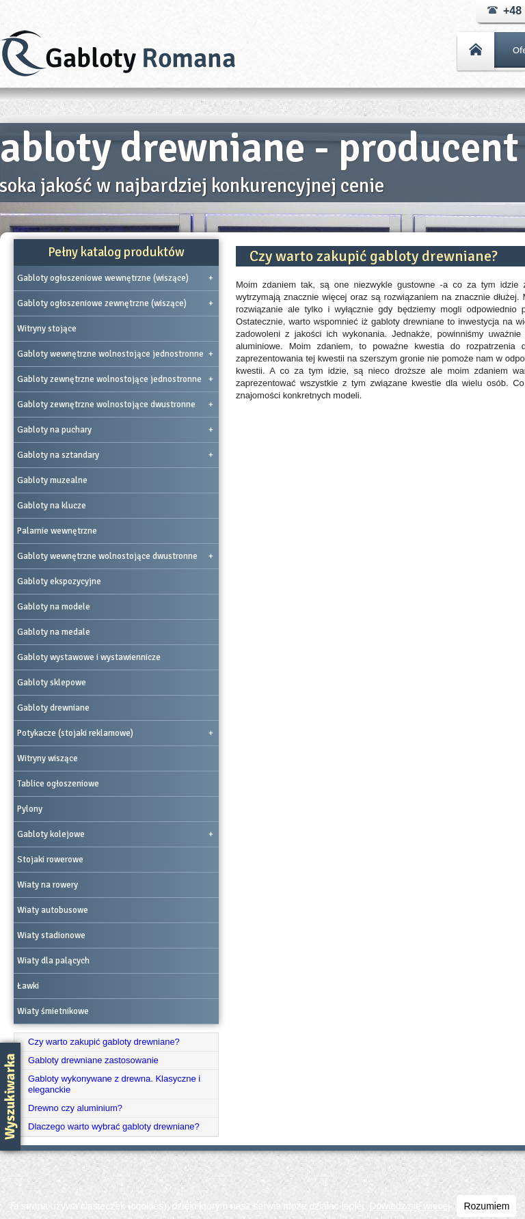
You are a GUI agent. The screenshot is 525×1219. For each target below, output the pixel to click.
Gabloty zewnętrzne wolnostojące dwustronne (115, 404)
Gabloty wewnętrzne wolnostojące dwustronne (115, 556)
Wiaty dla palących (53, 960)
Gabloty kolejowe (115, 834)
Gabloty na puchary (115, 429)
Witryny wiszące (47, 758)
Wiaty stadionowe (51, 935)
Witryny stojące (47, 328)
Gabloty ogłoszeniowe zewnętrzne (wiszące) (115, 303)
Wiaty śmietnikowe (53, 1011)
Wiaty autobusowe (52, 910)
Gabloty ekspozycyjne (59, 581)
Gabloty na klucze (51, 505)
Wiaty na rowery (47, 884)
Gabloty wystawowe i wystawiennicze (89, 657)
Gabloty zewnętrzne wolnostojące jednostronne (115, 379)
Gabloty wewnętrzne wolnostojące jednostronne (115, 353)
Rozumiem (486, 1206)
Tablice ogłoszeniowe (58, 783)
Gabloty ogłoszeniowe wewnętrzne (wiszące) (115, 278)
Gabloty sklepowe (51, 682)
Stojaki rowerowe (50, 859)
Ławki (28, 986)
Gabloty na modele (53, 606)
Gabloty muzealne (52, 480)
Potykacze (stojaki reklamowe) (115, 733)
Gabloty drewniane (53, 707)
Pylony (29, 809)
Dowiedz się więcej (409, 1206)
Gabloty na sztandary (115, 455)
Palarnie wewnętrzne (57, 530)
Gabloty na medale (53, 632)
